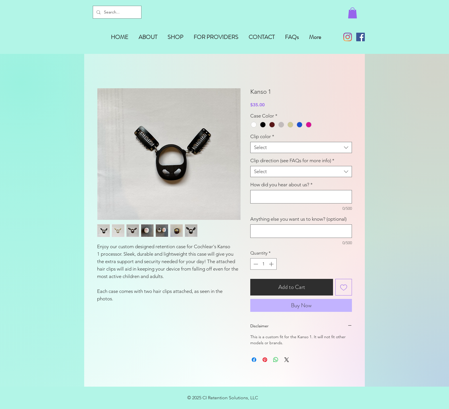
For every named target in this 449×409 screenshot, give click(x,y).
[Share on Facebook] (254, 359)
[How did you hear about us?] (301, 197)
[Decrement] (255, 264)
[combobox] (301, 147)
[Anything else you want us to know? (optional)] (301, 231)
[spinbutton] (263, 264)
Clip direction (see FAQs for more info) (292, 160)
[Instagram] (347, 37)
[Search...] (116, 12)
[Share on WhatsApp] (275, 359)
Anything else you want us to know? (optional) (298, 219)
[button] (352, 12)
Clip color (262, 136)
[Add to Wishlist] (343, 287)
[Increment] (272, 264)
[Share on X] (286, 359)
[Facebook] (360, 37)
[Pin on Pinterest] (264, 359)
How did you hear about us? (281, 184)
